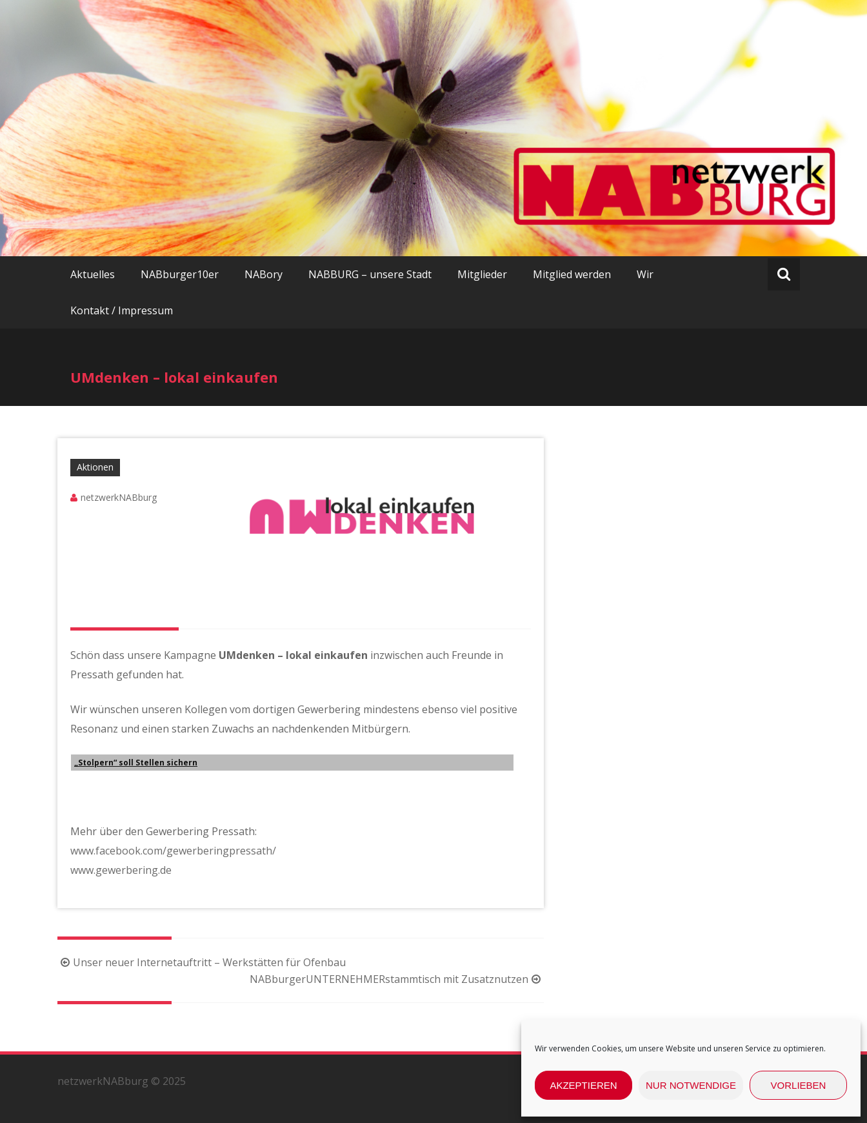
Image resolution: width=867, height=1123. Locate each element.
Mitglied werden (572, 274)
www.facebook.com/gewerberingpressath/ (173, 851)
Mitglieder (482, 274)
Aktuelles (92, 274)
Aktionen (95, 467)
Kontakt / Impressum (121, 310)
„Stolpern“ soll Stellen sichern (135, 762)
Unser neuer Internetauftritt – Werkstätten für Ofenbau (201, 962)
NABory (263, 274)
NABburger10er (180, 274)
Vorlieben (798, 1085)
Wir (645, 274)
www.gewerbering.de (121, 870)
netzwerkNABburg (119, 497)
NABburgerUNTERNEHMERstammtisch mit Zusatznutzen (397, 979)
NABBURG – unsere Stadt (370, 274)
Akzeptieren (583, 1085)
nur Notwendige (691, 1085)
